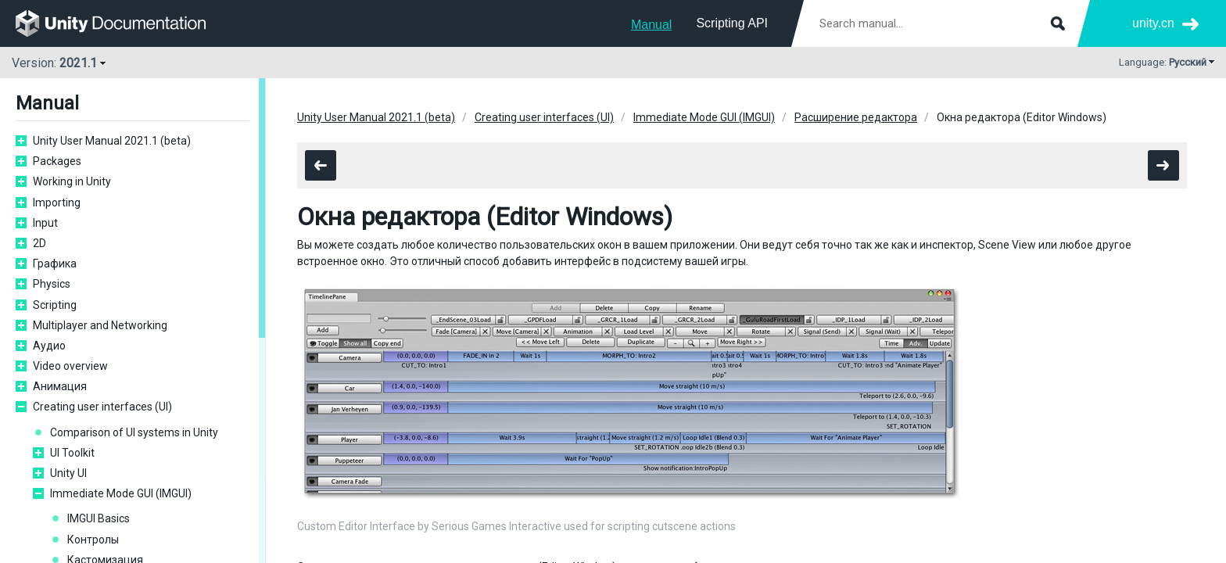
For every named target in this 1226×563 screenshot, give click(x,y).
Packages (57, 161)
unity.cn (1153, 23)
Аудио (49, 345)
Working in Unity (72, 181)
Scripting (55, 305)
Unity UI (68, 473)
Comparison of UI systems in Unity (134, 432)
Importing (57, 202)
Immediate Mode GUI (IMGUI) (121, 493)
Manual (651, 24)
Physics (51, 284)
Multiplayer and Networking (100, 325)
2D (39, 243)
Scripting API (732, 23)
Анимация (60, 386)
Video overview (70, 366)
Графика (55, 263)
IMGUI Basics (98, 518)
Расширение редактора (855, 117)
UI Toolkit (72, 452)
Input (45, 223)
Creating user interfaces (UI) (102, 406)
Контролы (93, 539)
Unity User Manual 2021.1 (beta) (112, 140)
